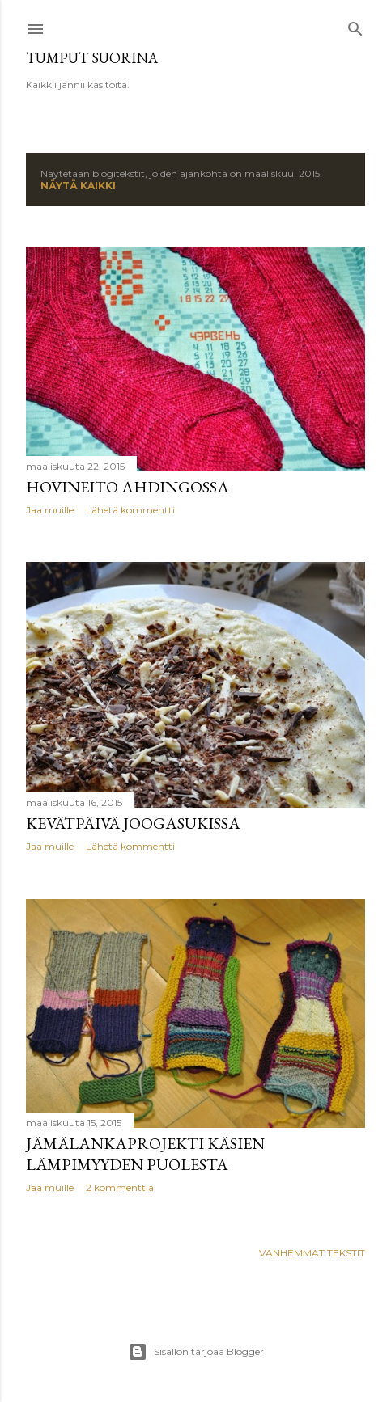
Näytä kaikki (78, 185)
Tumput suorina (92, 58)
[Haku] (355, 25)
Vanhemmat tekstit (312, 1253)
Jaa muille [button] (50, 510)
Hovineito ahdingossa (127, 486)
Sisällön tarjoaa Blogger (196, 1352)
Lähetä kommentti (130, 510)
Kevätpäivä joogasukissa (133, 823)
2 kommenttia (120, 1187)
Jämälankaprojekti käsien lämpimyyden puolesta (145, 1154)
